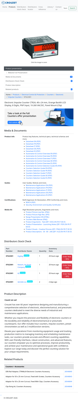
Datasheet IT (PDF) (33, 146)
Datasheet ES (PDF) (33, 151)
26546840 (68, 371)
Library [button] (50, 7)
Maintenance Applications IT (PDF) (39, 190)
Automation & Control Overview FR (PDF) (41, 156)
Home (4, 7)
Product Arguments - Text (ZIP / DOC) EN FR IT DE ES (45, 222)
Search (72, 8)
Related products (39, 89)
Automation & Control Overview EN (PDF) (41, 153)
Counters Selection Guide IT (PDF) (38, 173)
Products (12, 7)
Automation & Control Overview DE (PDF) (41, 161)
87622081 (9, 256)
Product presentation (14, 68)
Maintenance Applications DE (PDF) (39, 193)
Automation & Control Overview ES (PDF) (41, 163)
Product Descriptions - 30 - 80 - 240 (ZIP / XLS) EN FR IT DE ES (49, 232)
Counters (50, 94)
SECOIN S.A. (25, 282)
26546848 (68, 386)
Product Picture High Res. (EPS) (37, 214)
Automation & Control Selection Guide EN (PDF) (44, 166)
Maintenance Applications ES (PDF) (39, 195)
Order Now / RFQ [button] (67, 258)
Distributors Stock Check (39, 81)
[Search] (65, 8)
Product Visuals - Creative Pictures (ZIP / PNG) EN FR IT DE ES (49, 229)
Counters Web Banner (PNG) (36, 219)
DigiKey (23, 256)
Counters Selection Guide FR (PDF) (39, 171)
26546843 (68, 376)
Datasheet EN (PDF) (33, 141)
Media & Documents (39, 77)
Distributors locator (32, 8)
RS (21, 273)
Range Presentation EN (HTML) (37, 217)
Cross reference (42, 8)
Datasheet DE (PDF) (33, 149)
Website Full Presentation (16, 73)
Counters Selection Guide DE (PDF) (39, 175)
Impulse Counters (15, 97)
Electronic (59, 94)
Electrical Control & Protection (33, 94)
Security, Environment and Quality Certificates (43, 205)
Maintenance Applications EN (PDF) (39, 185)
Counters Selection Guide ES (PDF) (39, 178)
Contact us (58, 8)
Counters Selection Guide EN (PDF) (39, 168)
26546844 (68, 381)
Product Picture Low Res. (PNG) (37, 212)
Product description (13, 85)
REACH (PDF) (30, 202)
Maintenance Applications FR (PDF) (39, 188)
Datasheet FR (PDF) (33, 144)
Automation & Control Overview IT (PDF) (41, 158)
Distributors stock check (21, 8)
